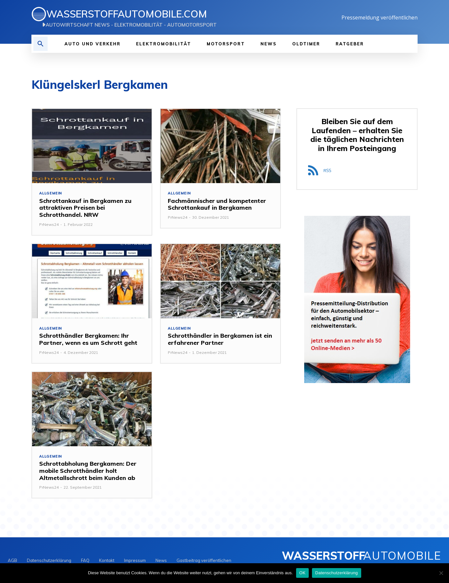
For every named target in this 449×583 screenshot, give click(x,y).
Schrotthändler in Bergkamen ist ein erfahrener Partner (220, 339)
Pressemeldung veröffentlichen (379, 17)
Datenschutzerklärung (336, 572)
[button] (40, 44)
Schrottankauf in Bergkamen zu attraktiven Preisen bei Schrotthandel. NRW (85, 207)
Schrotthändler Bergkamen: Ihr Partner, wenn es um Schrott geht (88, 339)
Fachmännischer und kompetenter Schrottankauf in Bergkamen (217, 204)
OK (302, 572)
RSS (327, 170)
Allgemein (50, 193)
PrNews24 (49, 224)
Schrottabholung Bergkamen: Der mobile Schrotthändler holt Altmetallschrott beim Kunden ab (87, 471)
